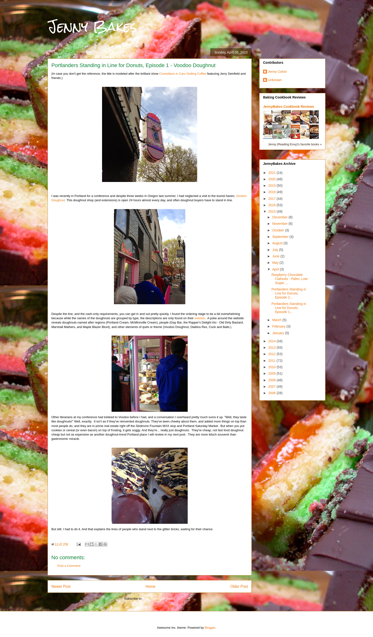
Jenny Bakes (92, 26)
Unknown (275, 80)
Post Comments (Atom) (159, 598)
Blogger (210, 627)
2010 (272, 367)
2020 (272, 179)
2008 (272, 380)
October (278, 230)
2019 (272, 185)
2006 (272, 393)
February (279, 326)
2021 (272, 173)
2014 (272, 341)
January (278, 333)
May (275, 263)
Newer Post (61, 586)
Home (151, 586)
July (275, 250)
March (277, 320)
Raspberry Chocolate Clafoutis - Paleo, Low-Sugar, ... (290, 279)
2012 (272, 354)
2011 (272, 361)
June (276, 256)
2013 (272, 347)
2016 (272, 205)
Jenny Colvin (277, 72)
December (280, 217)
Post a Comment (68, 566)
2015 (272, 211)
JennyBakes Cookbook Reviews (288, 106)
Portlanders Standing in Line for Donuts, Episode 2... (288, 293)
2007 (272, 386)
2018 (272, 192)
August (277, 243)
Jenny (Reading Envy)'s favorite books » (295, 144)
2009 (272, 373)
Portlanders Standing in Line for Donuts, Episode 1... (288, 308)
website (199, 318)
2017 (272, 199)
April (276, 269)
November (280, 223)
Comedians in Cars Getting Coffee (182, 73)
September (280, 237)
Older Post (239, 586)
